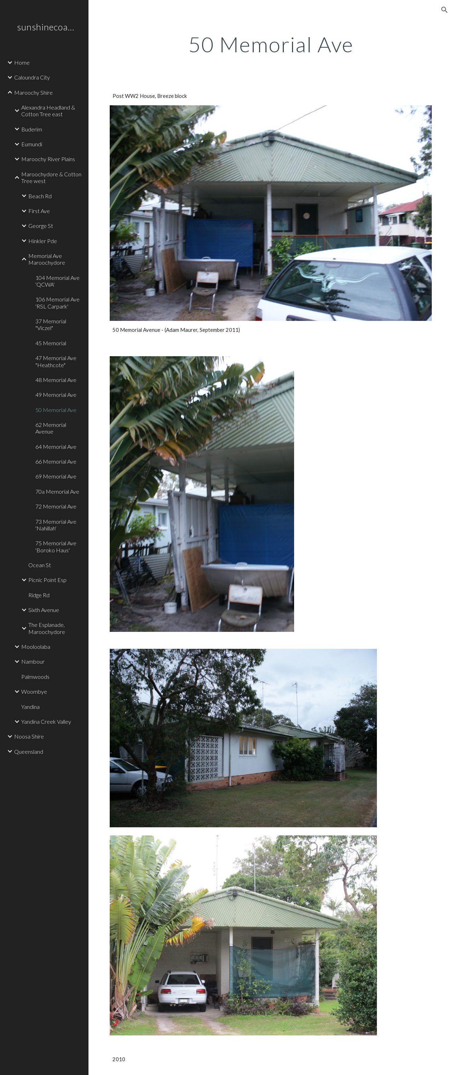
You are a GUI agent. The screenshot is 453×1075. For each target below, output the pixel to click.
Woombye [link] (34, 691)
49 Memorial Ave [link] (55, 394)
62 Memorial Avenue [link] (50, 428)
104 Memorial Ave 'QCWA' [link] (57, 281)
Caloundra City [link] (32, 77)
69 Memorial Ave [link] (55, 476)
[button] (444, 9)
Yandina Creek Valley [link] (46, 721)
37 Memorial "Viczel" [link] (50, 324)
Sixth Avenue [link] (43, 609)
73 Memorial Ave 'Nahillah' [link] (55, 524)
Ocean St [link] (39, 565)
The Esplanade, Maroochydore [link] (46, 628)
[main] (271, 44)
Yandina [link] (30, 706)
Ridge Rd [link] (39, 595)
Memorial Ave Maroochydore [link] (46, 259)
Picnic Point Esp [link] (47, 579)
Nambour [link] (33, 661)
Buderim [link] (31, 129)
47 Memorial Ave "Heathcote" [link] (55, 361)
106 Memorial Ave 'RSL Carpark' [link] (57, 302)
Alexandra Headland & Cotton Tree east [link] (48, 110)
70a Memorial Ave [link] (57, 491)
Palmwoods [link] (35, 676)
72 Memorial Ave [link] (55, 506)
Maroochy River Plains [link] (48, 158)
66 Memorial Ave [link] (55, 461)
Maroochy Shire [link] (33, 92)
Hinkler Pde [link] (42, 240)
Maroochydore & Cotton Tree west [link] (51, 177)
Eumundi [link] (31, 144)
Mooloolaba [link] (35, 646)
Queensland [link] (28, 751)
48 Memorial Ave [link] (55, 379)
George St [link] (40, 225)
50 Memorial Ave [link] (55, 409)
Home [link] (22, 62)
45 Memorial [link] (50, 343)
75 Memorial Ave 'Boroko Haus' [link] (55, 546)
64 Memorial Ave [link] (55, 446)
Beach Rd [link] (40, 196)
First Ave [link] (39, 210)
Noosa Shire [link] (29, 736)
